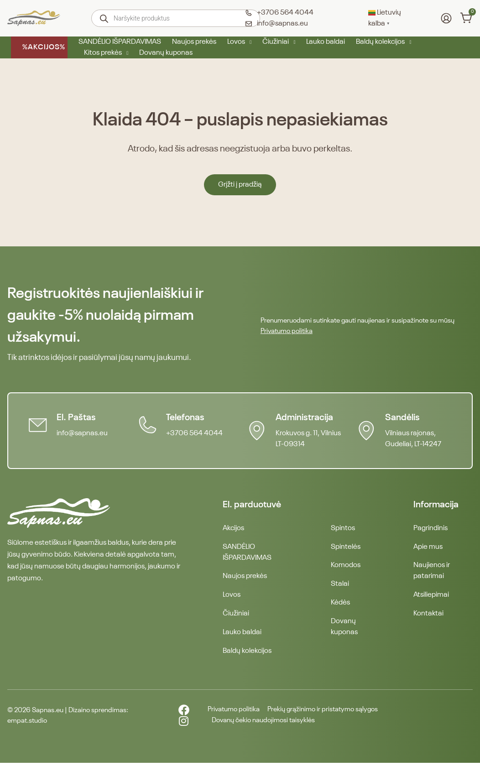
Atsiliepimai (431, 596)
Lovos (239, 41)
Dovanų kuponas (166, 53)
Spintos (343, 528)
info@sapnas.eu (83, 433)
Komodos (345, 566)
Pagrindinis (430, 528)
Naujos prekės (194, 42)
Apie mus (428, 547)
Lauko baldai (325, 42)
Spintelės (345, 547)
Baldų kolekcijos (383, 41)
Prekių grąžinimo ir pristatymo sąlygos (325, 713)
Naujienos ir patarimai (431, 572)
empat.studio (27, 723)
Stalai (340, 585)
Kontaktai (428, 616)
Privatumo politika (287, 331)
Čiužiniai (278, 41)
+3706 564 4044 (195, 433)
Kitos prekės (106, 52)
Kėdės (340, 605)
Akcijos (233, 528)
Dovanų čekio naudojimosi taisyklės (259, 724)
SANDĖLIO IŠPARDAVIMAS (119, 42)
